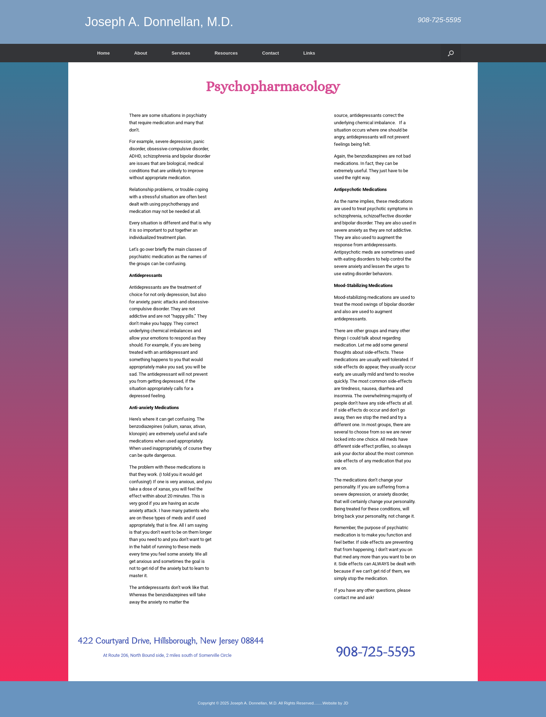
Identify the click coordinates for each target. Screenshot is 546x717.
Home (103, 53)
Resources (225, 53)
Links (309, 53)
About (140, 53)
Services (181, 53)
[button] (450, 53)
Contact (270, 53)
